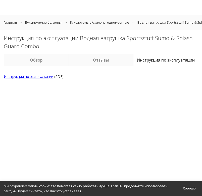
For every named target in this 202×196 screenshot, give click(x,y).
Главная (10, 22)
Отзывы (101, 60)
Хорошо (189, 188)
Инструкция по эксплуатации (166, 60)
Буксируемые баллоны (43, 22)
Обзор (36, 60)
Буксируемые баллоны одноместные (99, 22)
